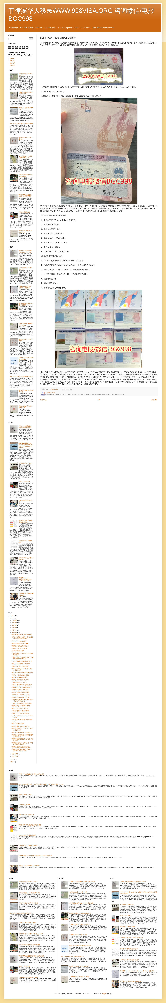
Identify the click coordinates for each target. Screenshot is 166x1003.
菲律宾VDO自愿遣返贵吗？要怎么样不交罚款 (25, 195)
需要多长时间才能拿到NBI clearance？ (29, 865)
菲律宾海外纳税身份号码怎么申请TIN (25, 93)
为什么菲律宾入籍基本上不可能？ (21, 694)
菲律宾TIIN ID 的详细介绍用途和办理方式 (21, 123)
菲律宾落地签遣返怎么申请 (19, 682)
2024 (12, 618)
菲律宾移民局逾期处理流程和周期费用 (25, 175)
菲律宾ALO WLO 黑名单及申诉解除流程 (25, 521)
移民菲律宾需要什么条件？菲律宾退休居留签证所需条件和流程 (22, 637)
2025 (12, 759)
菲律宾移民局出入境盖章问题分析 (28, 845)
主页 (98, 400)
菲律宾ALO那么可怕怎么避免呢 (27, 922)
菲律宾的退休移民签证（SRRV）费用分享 (25, 287)
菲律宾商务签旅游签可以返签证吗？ (22, 732)
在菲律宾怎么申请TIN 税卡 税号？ (28, 881)
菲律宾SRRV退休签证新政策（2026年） (26, 358)
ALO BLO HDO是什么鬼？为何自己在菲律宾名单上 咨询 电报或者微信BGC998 (25, 445)
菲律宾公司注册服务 (24, 212)
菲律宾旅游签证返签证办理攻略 (20, 692)
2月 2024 (14, 622)
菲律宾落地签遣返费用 (18, 723)
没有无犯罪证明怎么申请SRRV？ (21, 643)
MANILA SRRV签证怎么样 (19, 641)
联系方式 (12, 65)
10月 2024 (15, 754)
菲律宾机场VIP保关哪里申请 (19, 677)
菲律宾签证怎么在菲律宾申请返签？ (22, 687)
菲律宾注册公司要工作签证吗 (20, 689)
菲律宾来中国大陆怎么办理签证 (20, 675)
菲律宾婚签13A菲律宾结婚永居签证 (28, 977)
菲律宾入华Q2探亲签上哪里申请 (21, 663)
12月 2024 (15, 756)
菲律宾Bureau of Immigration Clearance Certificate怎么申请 (25, 579)
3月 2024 (14, 625)
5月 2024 (14, 630)
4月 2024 (14, 627)
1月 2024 (14, 620)
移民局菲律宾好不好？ (18, 651)
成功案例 (12, 61)
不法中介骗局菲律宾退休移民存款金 (22, 661)
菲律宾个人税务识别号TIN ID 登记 (28, 903)
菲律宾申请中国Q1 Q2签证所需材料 (22, 634)
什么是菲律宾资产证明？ (25, 463)
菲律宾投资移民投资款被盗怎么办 (21, 747)
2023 (12, 615)
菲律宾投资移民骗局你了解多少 (20, 680)
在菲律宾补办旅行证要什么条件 (20, 666)
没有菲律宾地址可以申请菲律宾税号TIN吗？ (25, 156)
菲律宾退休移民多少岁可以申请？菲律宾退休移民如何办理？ (22, 658)
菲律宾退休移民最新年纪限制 (20, 646)
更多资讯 (12, 63)
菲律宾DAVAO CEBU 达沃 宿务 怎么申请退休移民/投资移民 (22, 700)
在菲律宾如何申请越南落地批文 (27, 835)
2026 (12, 762)
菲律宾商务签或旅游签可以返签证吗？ (22, 672)
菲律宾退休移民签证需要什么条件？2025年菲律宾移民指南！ (22, 750)
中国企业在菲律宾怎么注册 (26, 814)
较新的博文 (43, 400)
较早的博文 (154, 400)
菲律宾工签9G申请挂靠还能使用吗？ (22, 685)
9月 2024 (14, 632)
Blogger (104, 994)
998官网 (12, 58)
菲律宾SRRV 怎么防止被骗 (19, 648)
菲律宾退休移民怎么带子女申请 (20, 697)
